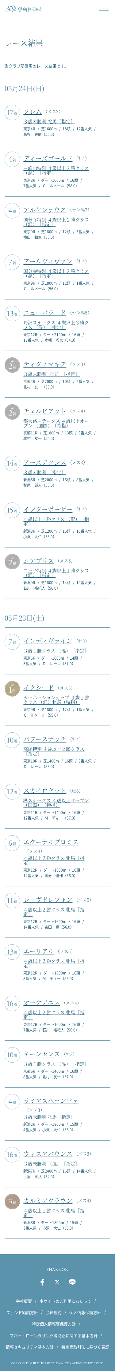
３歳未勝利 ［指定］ (44, 472)
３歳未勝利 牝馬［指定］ (49, 121)
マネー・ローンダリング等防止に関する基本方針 (54, 1335)
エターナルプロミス (51, 841)
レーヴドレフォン (47, 899)
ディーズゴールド (47, 158)
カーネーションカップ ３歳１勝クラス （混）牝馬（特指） (56, 699)
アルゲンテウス (44, 209)
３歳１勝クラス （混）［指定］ (56, 650)
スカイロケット (44, 790)
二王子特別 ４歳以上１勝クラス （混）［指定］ (56, 572)
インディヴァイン (47, 640)
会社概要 (24, 1301)
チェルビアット (44, 410)
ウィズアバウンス (47, 1153)
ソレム (32, 111)
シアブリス (38, 560)
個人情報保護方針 (85, 1312)
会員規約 (54, 1312)
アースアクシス (44, 462)
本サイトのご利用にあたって (65, 1301)
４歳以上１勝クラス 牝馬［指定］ (53, 1212)
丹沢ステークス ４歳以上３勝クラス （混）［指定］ (56, 324)
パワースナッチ (44, 738)
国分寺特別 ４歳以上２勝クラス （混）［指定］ (56, 221)
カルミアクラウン (47, 1200)
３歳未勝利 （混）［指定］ (51, 374)
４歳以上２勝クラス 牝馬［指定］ (53, 860)
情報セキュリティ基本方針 (30, 1347)
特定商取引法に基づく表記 (85, 1347)
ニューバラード (44, 312)
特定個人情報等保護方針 (54, 1324)
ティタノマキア (44, 364)
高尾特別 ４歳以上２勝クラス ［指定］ (53, 751)
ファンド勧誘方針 (22, 1312)
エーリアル (38, 950)
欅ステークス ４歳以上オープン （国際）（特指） (56, 802)
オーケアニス (41, 1002)
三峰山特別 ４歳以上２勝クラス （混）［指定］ (56, 170)
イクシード (38, 687)
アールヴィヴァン (47, 261)
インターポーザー (47, 509)
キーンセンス (41, 1053)
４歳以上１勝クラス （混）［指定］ (56, 521)
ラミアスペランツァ (51, 1100)
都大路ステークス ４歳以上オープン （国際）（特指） (56, 423)
